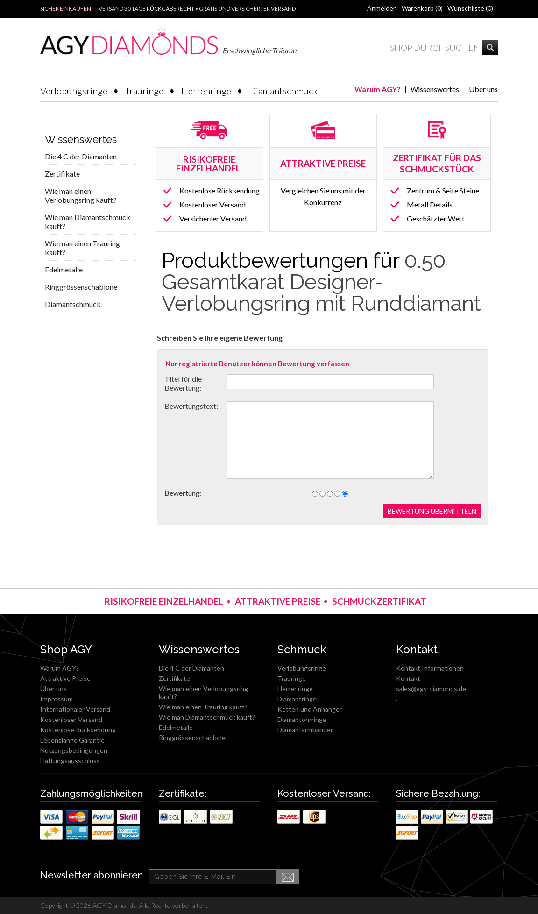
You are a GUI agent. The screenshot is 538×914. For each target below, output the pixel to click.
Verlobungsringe (73, 90)
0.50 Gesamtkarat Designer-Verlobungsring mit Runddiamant (321, 282)
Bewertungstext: (191, 405)
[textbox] (433, 47)
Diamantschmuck (283, 90)
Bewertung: (183, 492)
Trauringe (144, 90)
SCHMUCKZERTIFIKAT (379, 601)
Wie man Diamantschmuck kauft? (87, 221)
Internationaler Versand (75, 709)
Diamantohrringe (301, 719)
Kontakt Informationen (430, 668)
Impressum (56, 699)
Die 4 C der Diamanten (81, 156)
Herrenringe (206, 90)
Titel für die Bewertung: (183, 383)
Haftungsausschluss (70, 760)
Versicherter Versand (213, 218)
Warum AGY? (377, 89)
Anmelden (382, 8)
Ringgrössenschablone (81, 286)
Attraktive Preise (65, 678)
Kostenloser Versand (212, 204)
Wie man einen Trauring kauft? (82, 248)
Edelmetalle (64, 269)
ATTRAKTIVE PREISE (277, 601)
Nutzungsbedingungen (73, 750)
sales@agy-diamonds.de (431, 689)
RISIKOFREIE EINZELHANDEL (209, 163)
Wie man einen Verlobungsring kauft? (80, 195)
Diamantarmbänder (305, 730)
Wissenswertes (435, 89)
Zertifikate (62, 173)
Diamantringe (297, 699)
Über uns (483, 89)
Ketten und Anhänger (309, 709)
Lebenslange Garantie (72, 740)
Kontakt (408, 678)
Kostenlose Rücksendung (219, 190)
